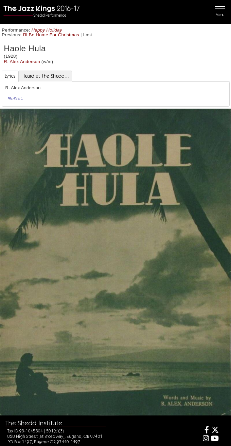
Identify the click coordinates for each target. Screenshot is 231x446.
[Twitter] (215, 430)
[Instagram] (204, 439)
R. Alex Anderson (22, 61)
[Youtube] (215, 439)
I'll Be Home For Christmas (51, 34)
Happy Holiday (47, 30)
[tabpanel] (115, 94)
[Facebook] (204, 430)
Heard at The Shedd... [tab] (45, 76)
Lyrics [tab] (10, 76)
